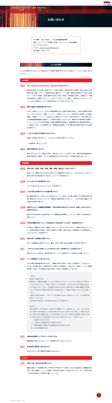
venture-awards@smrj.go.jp (49, 48)
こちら (42, 143)
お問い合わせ (92, 11)
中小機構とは (74, 11)
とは (38, 11)
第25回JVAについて (56, 11)
